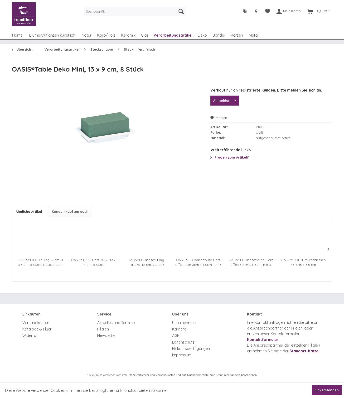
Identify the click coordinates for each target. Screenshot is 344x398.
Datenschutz (183, 342)
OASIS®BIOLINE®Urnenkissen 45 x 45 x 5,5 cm (303, 262)
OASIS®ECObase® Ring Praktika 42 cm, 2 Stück (145, 262)
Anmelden (224, 100)
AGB (175, 335)
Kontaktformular (262, 339)
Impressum (181, 355)
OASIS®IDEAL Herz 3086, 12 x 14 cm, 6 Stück (93, 262)
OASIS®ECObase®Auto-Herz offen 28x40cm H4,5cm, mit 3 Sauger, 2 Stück (198, 262)
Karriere (179, 329)
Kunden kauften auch (70, 211)
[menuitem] (135, 11)
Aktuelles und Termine (116, 322)
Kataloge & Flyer (37, 329)
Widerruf (30, 335)
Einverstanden (327, 390)
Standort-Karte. (305, 351)
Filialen (103, 329)
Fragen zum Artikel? (229, 157)
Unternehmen (184, 322)
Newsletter (106, 335)
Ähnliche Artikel (29, 211)
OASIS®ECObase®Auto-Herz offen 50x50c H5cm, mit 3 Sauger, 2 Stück (250, 262)
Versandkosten (35, 322)
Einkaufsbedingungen (191, 348)
